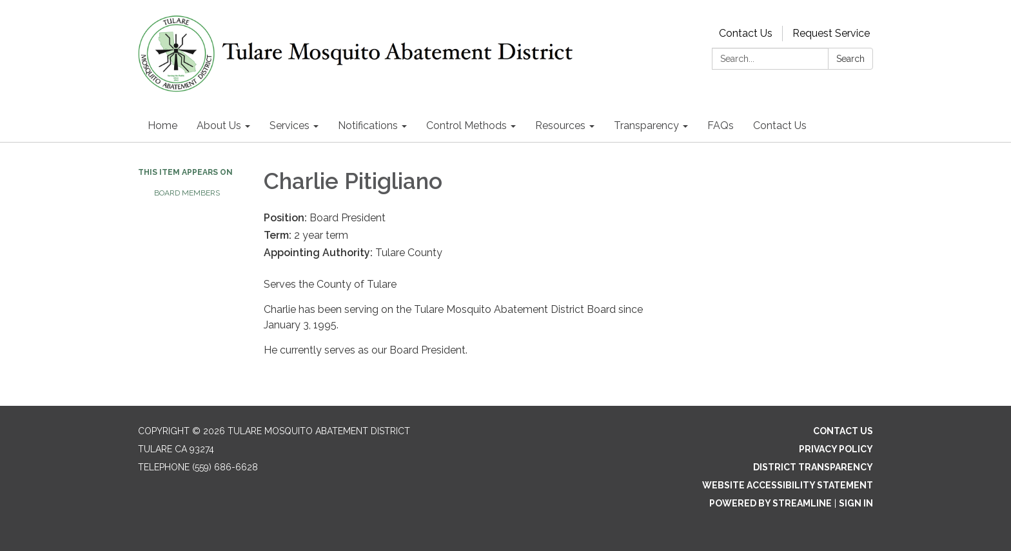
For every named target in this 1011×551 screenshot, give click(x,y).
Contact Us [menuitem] (780, 125)
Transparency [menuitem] (646, 125)
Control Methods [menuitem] (466, 125)
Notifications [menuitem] (368, 125)
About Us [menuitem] (219, 125)
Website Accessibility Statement (787, 485)
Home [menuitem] (162, 125)
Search (850, 59)
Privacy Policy (836, 449)
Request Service (831, 33)
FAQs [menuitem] (720, 125)
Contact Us (745, 33)
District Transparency (813, 467)
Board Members (187, 192)
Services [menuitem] (289, 125)
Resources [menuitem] (560, 125)
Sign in (856, 503)
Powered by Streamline (770, 503)
